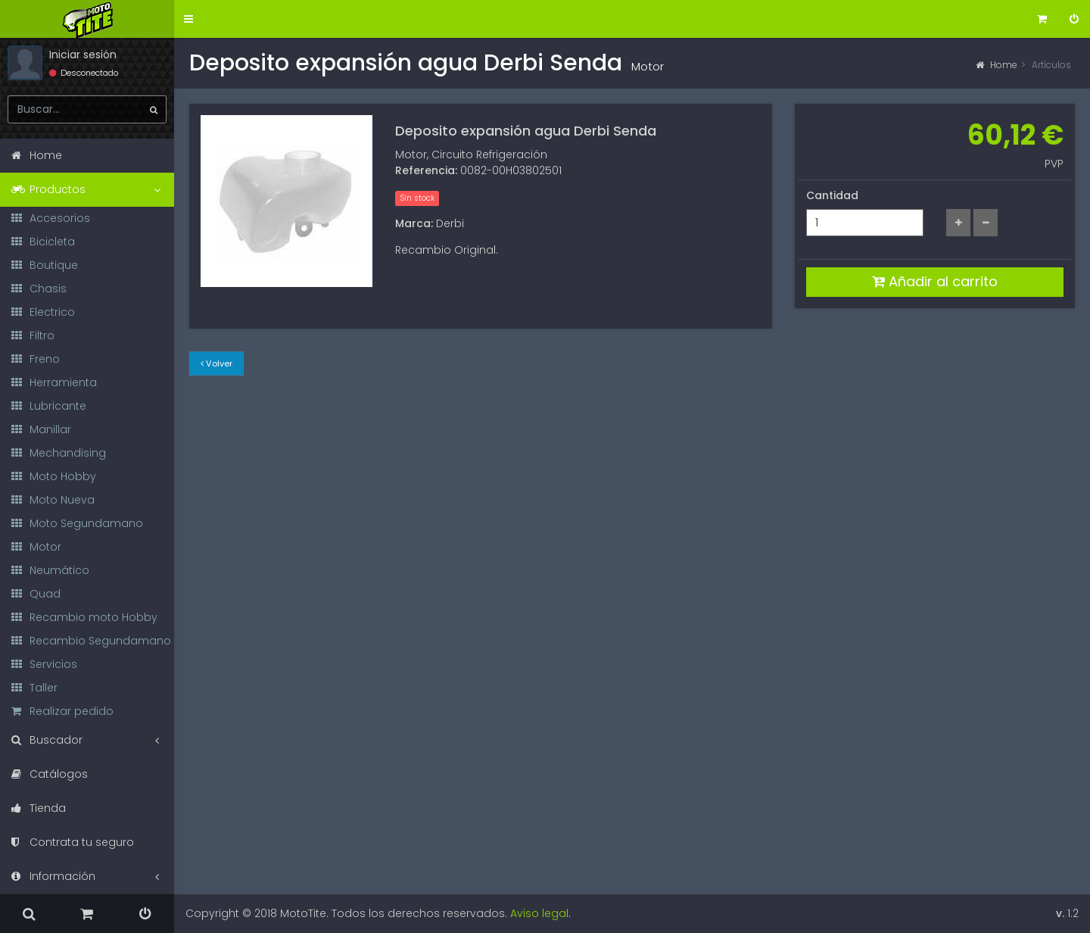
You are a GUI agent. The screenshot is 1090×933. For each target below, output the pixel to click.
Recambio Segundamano (91, 640)
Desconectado (83, 73)
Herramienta (54, 382)
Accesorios (50, 218)
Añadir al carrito (935, 281)
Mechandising (58, 452)
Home (996, 64)
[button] (188, 19)
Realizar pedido (62, 711)
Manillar (41, 429)
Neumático (50, 570)
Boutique (44, 265)
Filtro (32, 335)
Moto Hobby (53, 476)
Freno (35, 359)
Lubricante (48, 405)
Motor (36, 546)
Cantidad (832, 195)
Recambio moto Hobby (84, 617)
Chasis (39, 288)
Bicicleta (43, 241)
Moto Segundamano (77, 523)
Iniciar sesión (83, 54)
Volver (216, 363)
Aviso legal (539, 913)
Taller (34, 687)
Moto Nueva (53, 499)
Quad (36, 593)
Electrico (43, 312)
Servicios (44, 664)
